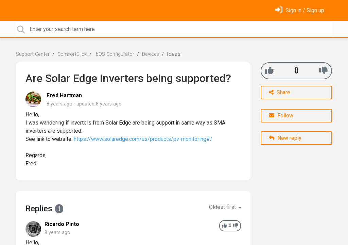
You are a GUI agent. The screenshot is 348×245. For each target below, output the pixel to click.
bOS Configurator (114, 54)
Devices (150, 54)
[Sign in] (300, 10)
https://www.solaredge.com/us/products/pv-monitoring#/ (143, 139)
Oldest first (223, 207)
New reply (285, 138)
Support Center (33, 54)
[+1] (269, 71)
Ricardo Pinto (62, 224)
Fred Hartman (64, 95)
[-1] (323, 71)
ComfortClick (72, 54)
